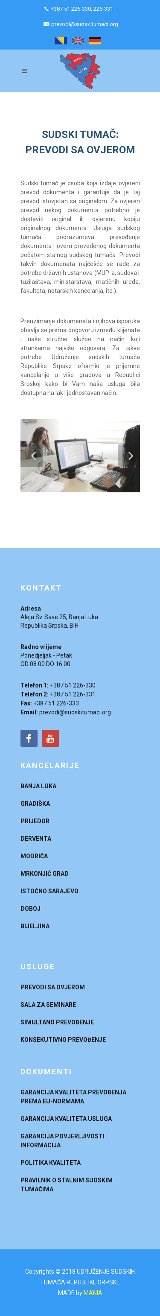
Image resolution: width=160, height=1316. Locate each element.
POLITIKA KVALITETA (50, 1162)
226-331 (103, 9)
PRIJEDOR (34, 821)
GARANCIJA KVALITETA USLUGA (66, 1118)
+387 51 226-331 (73, 694)
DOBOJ (30, 908)
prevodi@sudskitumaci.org (84, 24)
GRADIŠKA (35, 803)
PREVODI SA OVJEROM (52, 987)
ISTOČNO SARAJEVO (49, 891)
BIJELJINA (34, 926)
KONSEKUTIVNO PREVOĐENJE (63, 1039)
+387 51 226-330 (71, 9)
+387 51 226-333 (56, 703)
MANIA (93, 1293)
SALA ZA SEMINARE (48, 1004)
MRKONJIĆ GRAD (44, 873)
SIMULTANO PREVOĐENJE (57, 1022)
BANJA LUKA (38, 786)
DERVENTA (35, 838)
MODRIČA (34, 856)
